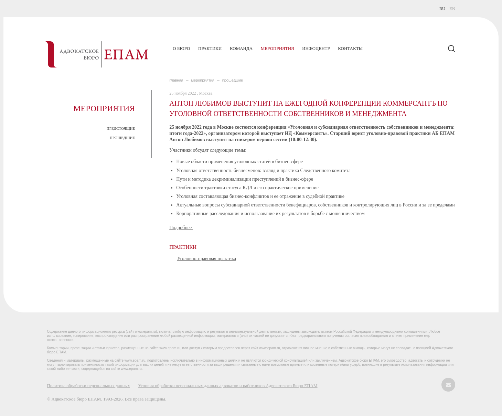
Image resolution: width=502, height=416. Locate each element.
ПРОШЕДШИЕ (122, 138)
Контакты (350, 48)
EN (452, 8)
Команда (241, 48)
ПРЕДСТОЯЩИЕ (121, 128)
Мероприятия (277, 48)
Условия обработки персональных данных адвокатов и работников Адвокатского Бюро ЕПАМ (228, 385)
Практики (210, 48)
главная (176, 80)
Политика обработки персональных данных (88, 385)
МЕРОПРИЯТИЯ (202, 80)
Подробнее (181, 227)
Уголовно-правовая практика (206, 258)
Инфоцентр (316, 48)
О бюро (181, 48)
